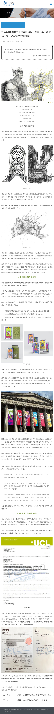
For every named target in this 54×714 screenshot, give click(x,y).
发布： (4, 41)
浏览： (18, 41)
